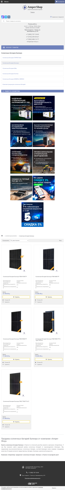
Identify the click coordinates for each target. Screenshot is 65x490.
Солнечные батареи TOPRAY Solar (12, 57)
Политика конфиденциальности (32, 478)
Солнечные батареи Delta (10, 68)
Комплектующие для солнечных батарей (14, 84)
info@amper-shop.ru (32, 41)
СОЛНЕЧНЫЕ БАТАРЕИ (10, 236)
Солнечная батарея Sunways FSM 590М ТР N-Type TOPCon (48, 339)
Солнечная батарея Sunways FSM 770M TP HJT (16, 401)
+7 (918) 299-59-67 (32, 37)
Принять (54, 488)
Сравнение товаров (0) (57, 17)
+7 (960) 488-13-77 (32, 39)
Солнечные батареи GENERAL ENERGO (13, 79)
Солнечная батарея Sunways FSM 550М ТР (15, 339)
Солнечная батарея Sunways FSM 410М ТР (15, 276)
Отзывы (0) (6, 300)
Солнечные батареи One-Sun (10, 73)
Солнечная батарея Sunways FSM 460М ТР (47, 276)
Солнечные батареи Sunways (11, 63)
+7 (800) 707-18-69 (32, 34)
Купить (16, 297)
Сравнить (6, 302)
